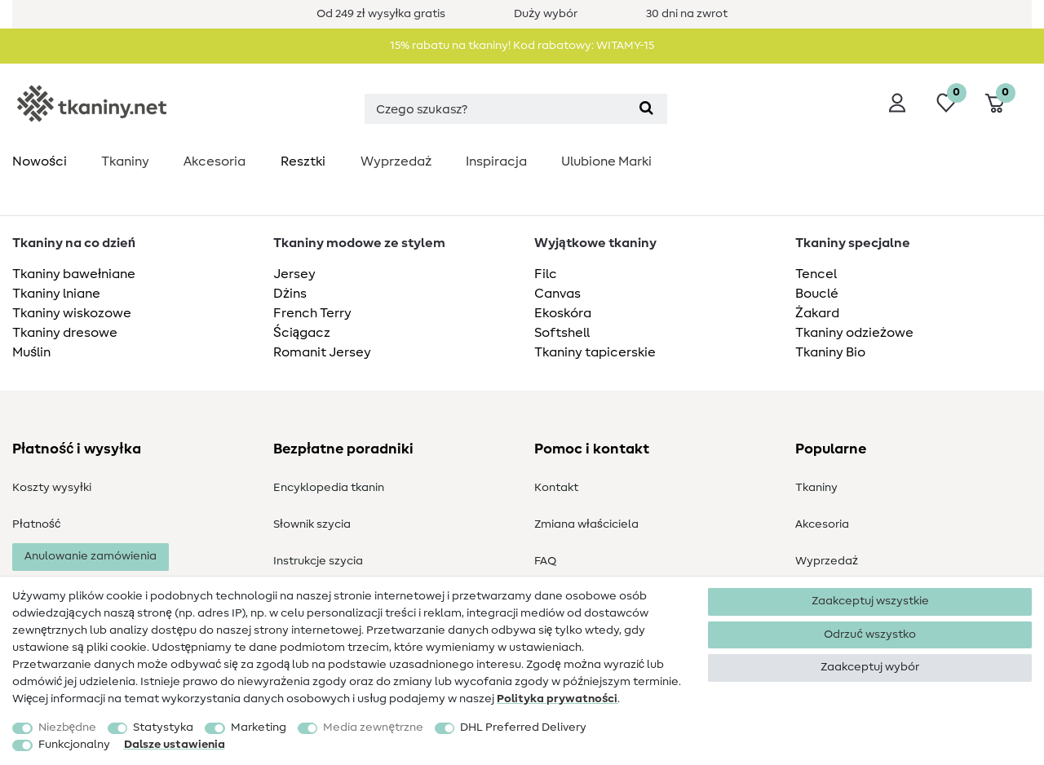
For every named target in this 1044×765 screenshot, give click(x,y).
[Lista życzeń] (946, 102)
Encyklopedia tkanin (328, 487)
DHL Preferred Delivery (523, 727)
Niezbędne (67, 727)
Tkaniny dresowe (64, 332)
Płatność (36, 524)
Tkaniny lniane (56, 293)
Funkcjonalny (74, 744)
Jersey (294, 274)
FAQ (545, 561)
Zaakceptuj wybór (870, 667)
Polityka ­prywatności (557, 699)
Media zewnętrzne (372, 727)
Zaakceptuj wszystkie (870, 601)
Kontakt (556, 487)
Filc (545, 274)
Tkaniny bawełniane (73, 274)
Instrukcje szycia (318, 561)
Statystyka (163, 727)
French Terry (312, 313)
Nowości (39, 161)
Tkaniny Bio (830, 352)
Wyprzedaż (396, 161)
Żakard (817, 313)
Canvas (557, 293)
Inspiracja (496, 161)
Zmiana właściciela (586, 524)
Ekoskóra (562, 313)
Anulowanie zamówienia (90, 556)
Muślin (31, 352)
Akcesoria (215, 161)
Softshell (562, 332)
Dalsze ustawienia (174, 744)
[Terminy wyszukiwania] (495, 109)
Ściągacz (301, 332)
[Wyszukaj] (646, 109)
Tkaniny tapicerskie (595, 352)
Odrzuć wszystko (869, 634)
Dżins (290, 293)
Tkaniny (125, 161)
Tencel (816, 274)
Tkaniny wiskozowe (71, 313)
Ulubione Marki (606, 161)
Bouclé (816, 293)
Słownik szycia (312, 524)
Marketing (258, 727)
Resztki (303, 161)
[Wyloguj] (897, 102)
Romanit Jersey (322, 352)
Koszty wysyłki (51, 487)
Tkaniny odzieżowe (854, 332)
